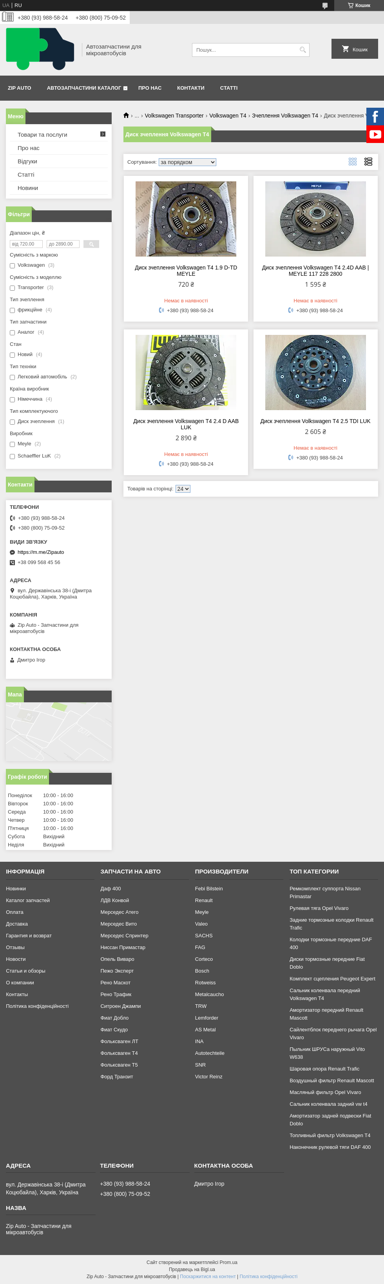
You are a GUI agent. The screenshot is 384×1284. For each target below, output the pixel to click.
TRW (200, 1006)
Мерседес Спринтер (124, 936)
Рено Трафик (115, 994)
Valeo (201, 924)
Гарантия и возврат (29, 936)
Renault (204, 900)
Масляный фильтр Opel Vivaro (325, 1092)
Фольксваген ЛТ (119, 1041)
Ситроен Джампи (120, 1006)
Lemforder (206, 1018)
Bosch (202, 971)
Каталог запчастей (28, 900)
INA (199, 1041)
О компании (20, 983)
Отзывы (15, 947)
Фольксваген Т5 (119, 1065)
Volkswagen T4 (227, 115)
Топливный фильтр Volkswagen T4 (330, 1135)
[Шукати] (303, 50)
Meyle (202, 912)
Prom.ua (228, 1262)
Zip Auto (19, 88)
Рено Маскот (115, 983)
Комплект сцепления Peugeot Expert (332, 979)
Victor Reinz (209, 1077)
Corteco (204, 959)
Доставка (17, 924)
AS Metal (205, 1030)
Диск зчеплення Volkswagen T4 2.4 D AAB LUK (186, 424)
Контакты (17, 994)
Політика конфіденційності (37, 1006)
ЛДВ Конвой (114, 900)
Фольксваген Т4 (119, 1053)
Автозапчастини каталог (84, 88)
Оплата (15, 912)
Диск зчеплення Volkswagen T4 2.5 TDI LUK (316, 421)
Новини (28, 187)
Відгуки (27, 161)
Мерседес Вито (118, 924)
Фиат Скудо (114, 1030)
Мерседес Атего (119, 912)
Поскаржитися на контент (207, 1276)
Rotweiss (205, 983)
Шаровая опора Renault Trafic (324, 1069)
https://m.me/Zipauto (41, 552)
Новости (15, 959)
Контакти (191, 88)
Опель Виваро (117, 959)
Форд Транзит (116, 1077)
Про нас (149, 88)
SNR (200, 1065)
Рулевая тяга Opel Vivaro (319, 908)
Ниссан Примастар (122, 947)
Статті (228, 88)
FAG (200, 947)
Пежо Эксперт (117, 971)
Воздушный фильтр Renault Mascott (332, 1080)
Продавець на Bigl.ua (192, 1269)
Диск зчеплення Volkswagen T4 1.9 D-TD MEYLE (186, 270)
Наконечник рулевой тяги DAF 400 (330, 1147)
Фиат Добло (114, 1018)
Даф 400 (110, 889)
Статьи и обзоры (25, 971)
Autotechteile (210, 1053)
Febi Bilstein (209, 889)
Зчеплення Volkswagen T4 (285, 115)
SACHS (204, 936)
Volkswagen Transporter (174, 115)
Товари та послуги (42, 134)
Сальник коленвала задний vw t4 (329, 1104)
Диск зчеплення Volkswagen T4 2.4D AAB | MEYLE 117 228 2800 (315, 270)
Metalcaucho (209, 994)
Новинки (16, 889)
